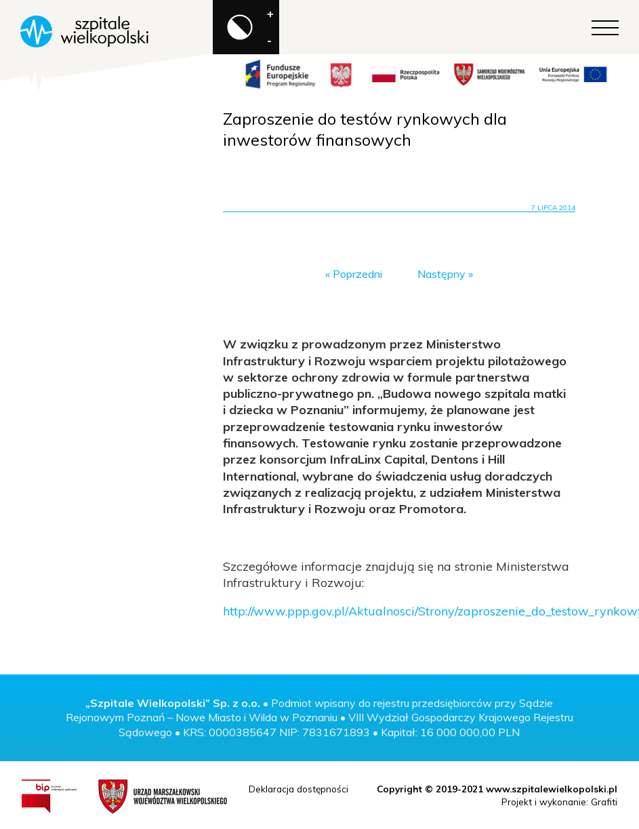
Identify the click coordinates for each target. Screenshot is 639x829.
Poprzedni (357, 274)
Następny (441, 274)
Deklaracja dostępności (298, 788)
